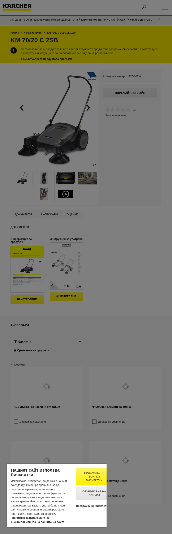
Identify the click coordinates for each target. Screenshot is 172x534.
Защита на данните (39, 521)
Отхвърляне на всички (94, 493)
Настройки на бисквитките (94, 506)
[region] (57, 495)
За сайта (58, 521)
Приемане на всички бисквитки (94, 476)
